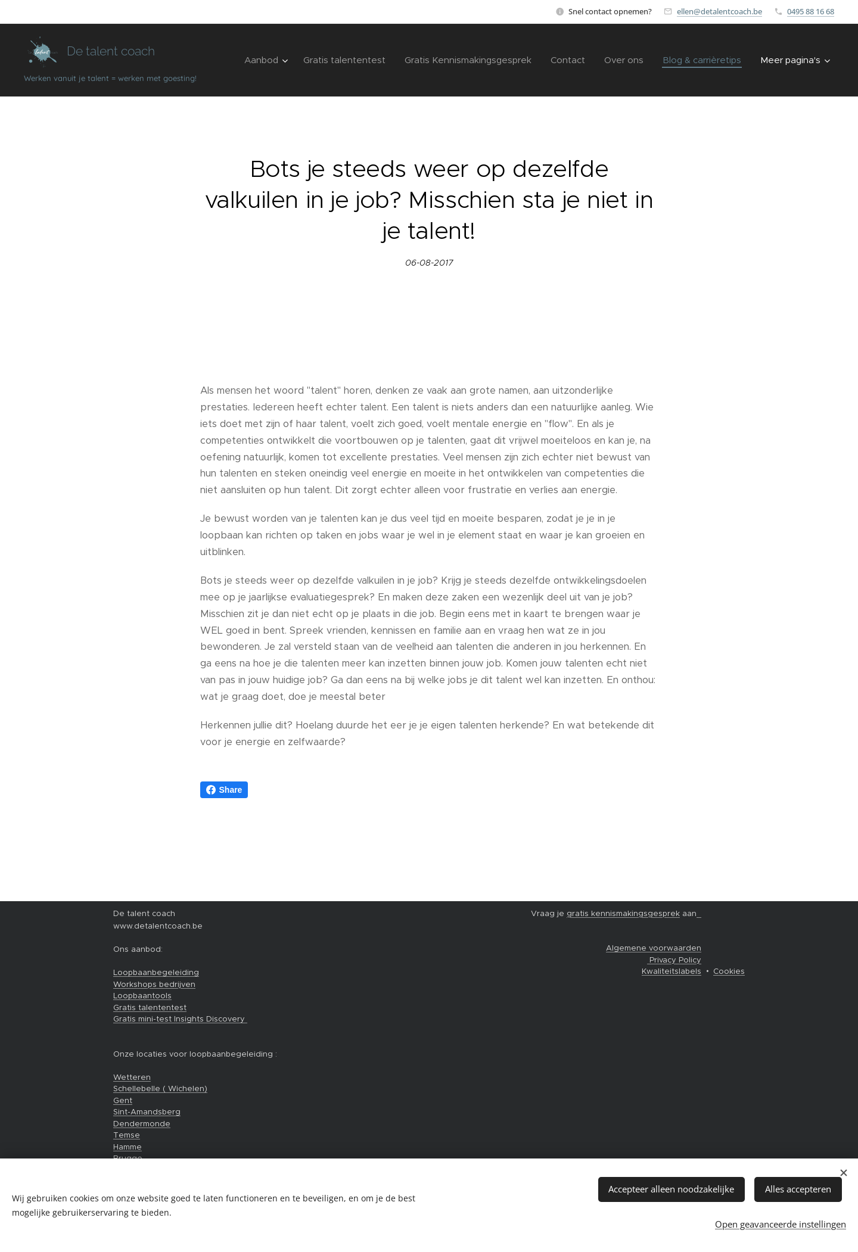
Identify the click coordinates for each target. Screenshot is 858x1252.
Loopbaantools (142, 996)
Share (224, 790)
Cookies (729, 971)
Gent (122, 1100)
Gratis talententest (149, 1007)
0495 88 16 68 (810, 11)
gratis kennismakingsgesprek (623, 913)
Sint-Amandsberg (147, 1112)
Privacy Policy (674, 960)
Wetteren (132, 1077)
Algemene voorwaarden (653, 948)
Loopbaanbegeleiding (156, 972)
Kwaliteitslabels (671, 971)
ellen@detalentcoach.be (719, 11)
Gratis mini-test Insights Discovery (180, 1019)
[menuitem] (267, 60)
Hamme (127, 1147)
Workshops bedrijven (154, 984)
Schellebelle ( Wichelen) (160, 1088)
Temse (126, 1135)
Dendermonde (141, 1124)
